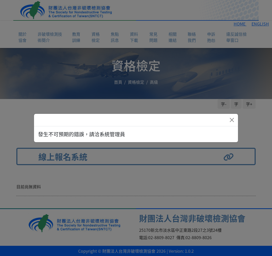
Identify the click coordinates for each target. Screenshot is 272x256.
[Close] (232, 120)
